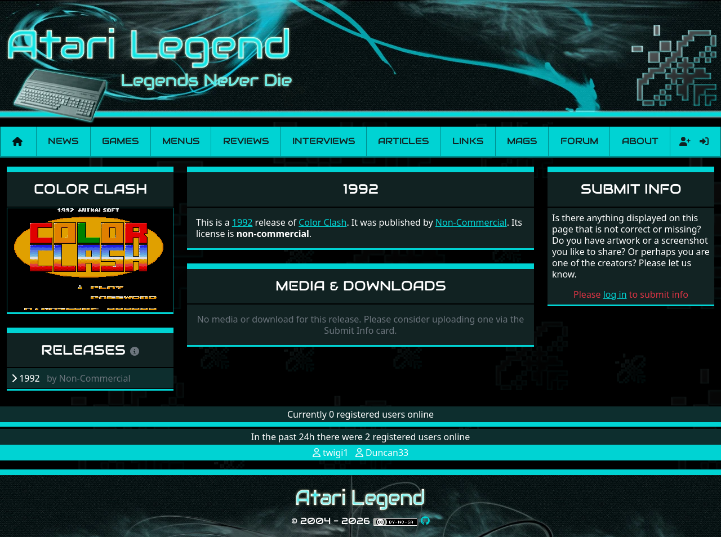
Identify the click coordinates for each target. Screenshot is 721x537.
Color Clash (90, 189)
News (63, 141)
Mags (522, 141)
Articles (403, 141)
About (640, 141)
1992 (242, 222)
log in (615, 294)
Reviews (246, 141)
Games (120, 141)
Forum (579, 141)
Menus (180, 141)
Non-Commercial (471, 222)
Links (467, 141)
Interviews (323, 141)
